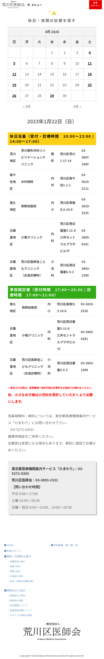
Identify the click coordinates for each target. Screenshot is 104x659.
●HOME (8, 545)
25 (90, 84)
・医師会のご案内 (16, 595)
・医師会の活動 (15, 600)
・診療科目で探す (16, 561)
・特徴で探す (14, 571)
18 (90, 73)
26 (14, 95)
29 (52, 95)
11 (90, 63)
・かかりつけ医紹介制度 (20, 615)
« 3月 (27, 106)
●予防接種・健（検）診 (64, 545)
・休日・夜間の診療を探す (21, 581)
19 (14, 84)
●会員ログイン (12, 551)
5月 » (77, 106)
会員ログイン (95, 4)
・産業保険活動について (20, 610)
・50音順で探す (15, 576)
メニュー (34, 5)
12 (14, 73)
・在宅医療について (17, 605)
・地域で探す (14, 566)
